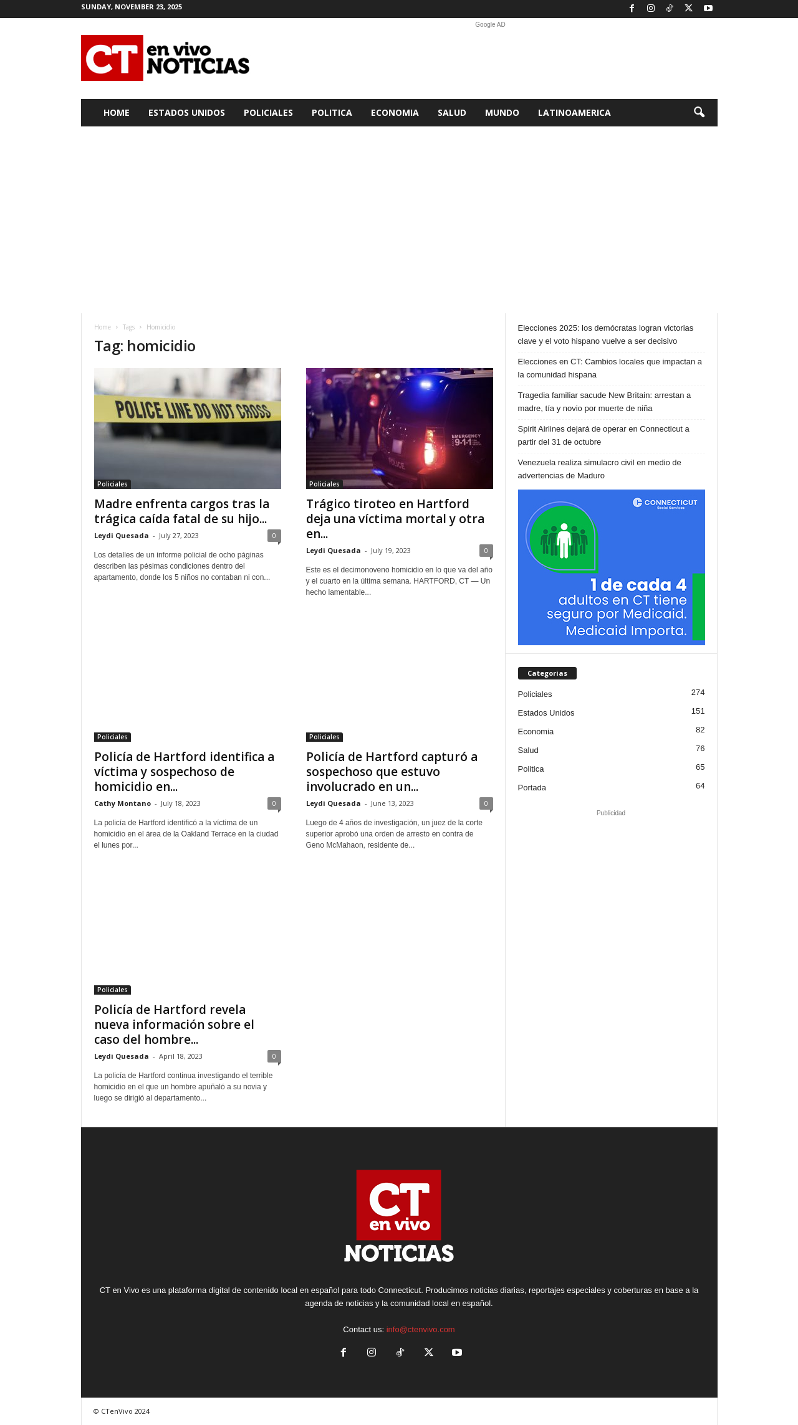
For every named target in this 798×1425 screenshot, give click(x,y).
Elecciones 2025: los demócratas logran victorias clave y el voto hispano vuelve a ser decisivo (606, 334)
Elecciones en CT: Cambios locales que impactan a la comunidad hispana (610, 368)
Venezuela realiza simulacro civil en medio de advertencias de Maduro (599, 469)
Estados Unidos (186, 112)
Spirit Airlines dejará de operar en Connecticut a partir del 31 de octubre (604, 435)
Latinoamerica (574, 112)
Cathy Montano (122, 803)
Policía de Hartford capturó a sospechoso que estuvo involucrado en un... (392, 772)
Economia (395, 112)
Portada (532, 787)
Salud (452, 112)
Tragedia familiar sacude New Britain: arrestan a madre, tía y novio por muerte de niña (604, 402)
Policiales (268, 112)
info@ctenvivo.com (421, 1329)
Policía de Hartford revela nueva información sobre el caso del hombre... (174, 1024)
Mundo (502, 112)
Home (116, 112)
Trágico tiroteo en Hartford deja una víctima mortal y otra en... (395, 519)
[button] (699, 112)
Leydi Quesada (121, 535)
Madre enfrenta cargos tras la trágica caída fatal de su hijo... (181, 511)
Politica (332, 112)
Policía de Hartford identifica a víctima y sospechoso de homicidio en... (184, 772)
